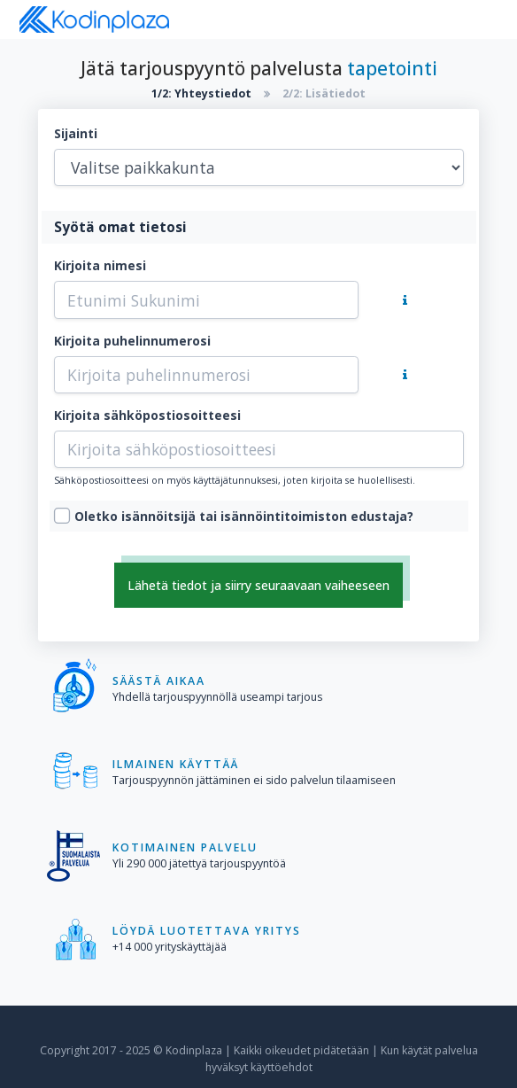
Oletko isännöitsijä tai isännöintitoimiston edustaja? (243, 516)
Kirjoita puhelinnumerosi (132, 340)
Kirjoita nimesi (100, 265)
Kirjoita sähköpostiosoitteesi (147, 415)
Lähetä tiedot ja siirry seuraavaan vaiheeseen (258, 585)
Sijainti (75, 133)
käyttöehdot (282, 1067)
